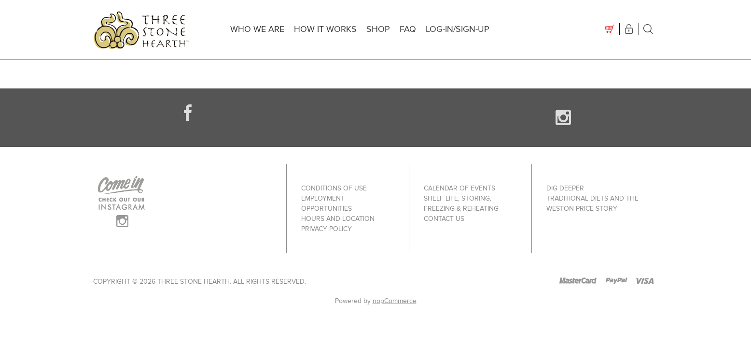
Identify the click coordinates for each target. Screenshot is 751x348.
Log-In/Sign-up (457, 29)
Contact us (444, 219)
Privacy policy (326, 229)
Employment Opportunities (326, 203)
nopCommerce (395, 301)
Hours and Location (338, 219)
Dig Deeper (565, 188)
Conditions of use (334, 188)
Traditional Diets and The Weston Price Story (592, 203)
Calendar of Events (459, 188)
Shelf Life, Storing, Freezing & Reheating (461, 203)
